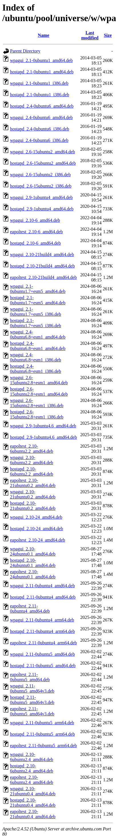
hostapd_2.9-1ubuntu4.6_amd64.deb (43, 437)
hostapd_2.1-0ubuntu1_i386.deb (39, 94)
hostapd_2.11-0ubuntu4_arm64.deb (42, 631)
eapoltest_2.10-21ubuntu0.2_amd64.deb (32, 483)
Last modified (89, 35)
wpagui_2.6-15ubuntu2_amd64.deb (42, 151)
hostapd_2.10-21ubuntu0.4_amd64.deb (32, 803)
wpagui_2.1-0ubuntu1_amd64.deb (41, 60)
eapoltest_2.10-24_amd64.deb (37, 540)
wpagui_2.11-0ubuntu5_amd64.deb (42, 654)
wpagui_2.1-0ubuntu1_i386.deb (39, 83)
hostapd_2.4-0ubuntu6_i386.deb (39, 128)
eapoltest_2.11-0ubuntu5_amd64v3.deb (32, 711)
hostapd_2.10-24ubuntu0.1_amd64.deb (32, 563)
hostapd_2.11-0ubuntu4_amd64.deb (43, 597)
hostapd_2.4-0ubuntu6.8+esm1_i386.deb (35, 369)
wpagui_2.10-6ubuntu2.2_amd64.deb (31, 460)
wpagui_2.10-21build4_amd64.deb (42, 254)
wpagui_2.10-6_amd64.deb (35, 220)
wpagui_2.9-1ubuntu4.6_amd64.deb (43, 425)
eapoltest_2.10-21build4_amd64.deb (43, 277)
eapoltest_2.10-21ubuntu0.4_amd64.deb (32, 814)
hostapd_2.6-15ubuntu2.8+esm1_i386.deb (36, 414)
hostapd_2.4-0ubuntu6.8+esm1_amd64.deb (37, 346)
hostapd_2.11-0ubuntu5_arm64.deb (42, 734)
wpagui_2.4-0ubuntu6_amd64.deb (41, 117)
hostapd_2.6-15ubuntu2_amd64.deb (43, 163)
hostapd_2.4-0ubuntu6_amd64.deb (41, 106)
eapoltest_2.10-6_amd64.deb (36, 231)
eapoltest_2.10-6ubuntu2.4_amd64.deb (31, 780)
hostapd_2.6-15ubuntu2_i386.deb (40, 186)
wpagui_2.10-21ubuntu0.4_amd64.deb (32, 791)
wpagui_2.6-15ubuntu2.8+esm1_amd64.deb (39, 380)
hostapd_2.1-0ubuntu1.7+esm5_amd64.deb (37, 300)
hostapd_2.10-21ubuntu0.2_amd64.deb (32, 506)
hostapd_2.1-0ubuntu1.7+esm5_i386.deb (35, 323)
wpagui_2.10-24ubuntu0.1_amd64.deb (32, 551)
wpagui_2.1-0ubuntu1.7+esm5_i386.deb (35, 312)
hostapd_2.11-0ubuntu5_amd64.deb (43, 665)
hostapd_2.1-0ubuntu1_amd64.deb (41, 71)
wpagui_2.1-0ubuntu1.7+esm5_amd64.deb (37, 289)
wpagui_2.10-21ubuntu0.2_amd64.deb (32, 494)
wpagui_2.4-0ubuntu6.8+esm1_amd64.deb (37, 334)
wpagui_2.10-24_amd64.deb (36, 517)
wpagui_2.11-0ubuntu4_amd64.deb (42, 585)
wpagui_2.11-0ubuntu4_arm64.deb (42, 619)
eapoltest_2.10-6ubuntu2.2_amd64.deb (31, 449)
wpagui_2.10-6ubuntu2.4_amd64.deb (31, 757)
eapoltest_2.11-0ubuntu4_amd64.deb (30, 608)
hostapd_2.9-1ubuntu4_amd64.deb (41, 208)
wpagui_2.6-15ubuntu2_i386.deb (40, 174)
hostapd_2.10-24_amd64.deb (36, 528)
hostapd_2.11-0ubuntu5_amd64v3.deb (32, 700)
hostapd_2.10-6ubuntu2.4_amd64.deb (31, 768)
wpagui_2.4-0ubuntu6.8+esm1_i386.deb (35, 357)
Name (43, 35)
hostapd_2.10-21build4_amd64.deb (42, 265)
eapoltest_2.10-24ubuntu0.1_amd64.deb (32, 574)
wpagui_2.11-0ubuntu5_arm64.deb (42, 722)
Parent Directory (25, 51)
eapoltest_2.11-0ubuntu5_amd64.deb (30, 677)
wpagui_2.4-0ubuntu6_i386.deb (39, 140)
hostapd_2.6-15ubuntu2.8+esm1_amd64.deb (39, 392)
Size (108, 35)
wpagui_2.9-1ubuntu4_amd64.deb (41, 197)
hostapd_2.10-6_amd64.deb (35, 243)
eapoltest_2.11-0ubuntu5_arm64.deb (43, 745)
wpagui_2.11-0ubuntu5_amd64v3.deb (32, 688)
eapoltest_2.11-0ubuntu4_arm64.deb (43, 642)
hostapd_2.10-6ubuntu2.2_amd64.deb (31, 471)
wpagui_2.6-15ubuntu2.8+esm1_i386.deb (36, 403)
